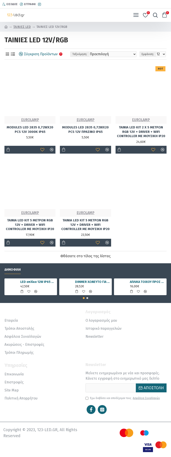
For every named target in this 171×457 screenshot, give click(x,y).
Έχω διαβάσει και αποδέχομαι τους (123, 398)
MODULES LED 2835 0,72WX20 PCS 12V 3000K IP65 (30, 129)
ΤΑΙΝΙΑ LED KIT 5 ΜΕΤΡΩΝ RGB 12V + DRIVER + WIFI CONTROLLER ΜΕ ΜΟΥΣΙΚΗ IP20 (30, 224)
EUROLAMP (30, 120)
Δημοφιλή (12, 270)
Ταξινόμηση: (79, 54)
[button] (84, 298)
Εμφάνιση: (148, 54)
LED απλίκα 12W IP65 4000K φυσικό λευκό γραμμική (38, 282)
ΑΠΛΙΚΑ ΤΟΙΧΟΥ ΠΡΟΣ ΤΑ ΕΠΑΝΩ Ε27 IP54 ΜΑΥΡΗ (147, 282)
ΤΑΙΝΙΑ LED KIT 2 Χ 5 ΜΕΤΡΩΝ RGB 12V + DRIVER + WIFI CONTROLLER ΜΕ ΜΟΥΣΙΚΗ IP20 (141, 131)
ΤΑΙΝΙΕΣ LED (22, 27)
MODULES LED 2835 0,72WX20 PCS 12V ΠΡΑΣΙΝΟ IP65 (85, 129)
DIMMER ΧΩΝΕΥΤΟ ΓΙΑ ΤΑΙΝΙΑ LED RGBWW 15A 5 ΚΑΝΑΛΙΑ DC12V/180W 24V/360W (92, 282)
